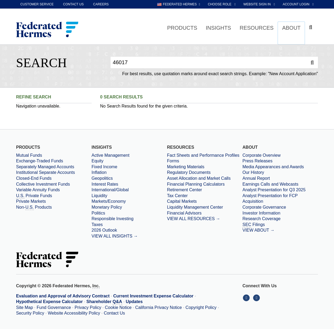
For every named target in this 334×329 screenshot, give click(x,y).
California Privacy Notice (158, 307)
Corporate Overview (261, 155)
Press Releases (257, 161)
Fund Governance (54, 307)
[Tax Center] (204, 196)
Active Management (110, 155)
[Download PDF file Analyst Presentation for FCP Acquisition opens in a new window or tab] (280, 198)
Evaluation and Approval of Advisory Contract (63, 296)
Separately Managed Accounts (45, 166)
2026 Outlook (104, 230)
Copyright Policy (201, 307)
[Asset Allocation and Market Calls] (204, 178)
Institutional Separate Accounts (45, 172)
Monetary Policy (107, 207)
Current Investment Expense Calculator (153, 296)
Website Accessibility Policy (74, 313)
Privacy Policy (87, 307)
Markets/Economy (109, 201)
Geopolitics (102, 178)
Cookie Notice (118, 307)
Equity (97, 161)
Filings (253, 225)
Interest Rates (105, 184)
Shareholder (104, 302)
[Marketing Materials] (204, 167)
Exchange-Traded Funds (39, 161)
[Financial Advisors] (204, 213)
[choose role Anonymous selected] (222, 4)
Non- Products (34, 207)
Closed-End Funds (34, 178)
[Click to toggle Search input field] (311, 27)
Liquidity (99, 195)
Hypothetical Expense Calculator (49, 301)
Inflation (99, 172)
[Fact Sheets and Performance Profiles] (204, 155)
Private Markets (31, 201)
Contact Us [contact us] (73, 4)
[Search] (312, 62)
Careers (101, 4)
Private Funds (34, 196)
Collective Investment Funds (43, 184)
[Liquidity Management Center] (204, 207)
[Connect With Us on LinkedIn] (247, 297)
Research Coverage (261, 218)
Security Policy (30, 313)
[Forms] (204, 161)
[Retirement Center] (204, 190)
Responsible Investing (113, 218)
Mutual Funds (29, 155)
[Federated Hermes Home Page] (47, 30)
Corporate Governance (264, 207)
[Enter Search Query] (208, 62)
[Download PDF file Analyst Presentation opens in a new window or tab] (280, 190)
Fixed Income (104, 166)
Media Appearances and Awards (273, 166)
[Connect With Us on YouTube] (257, 297)
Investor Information (261, 213)
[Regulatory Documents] (204, 172)
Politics (98, 213)
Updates (134, 301)
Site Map (24, 307)
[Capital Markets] (204, 201)
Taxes (97, 224)
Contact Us (114, 313)
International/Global (110, 190)
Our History (253, 172)
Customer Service (37, 4)
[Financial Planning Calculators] (204, 184)
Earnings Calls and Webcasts (270, 184)
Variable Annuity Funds (38, 190)
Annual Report (256, 178)
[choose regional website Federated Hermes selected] (178, 4)
